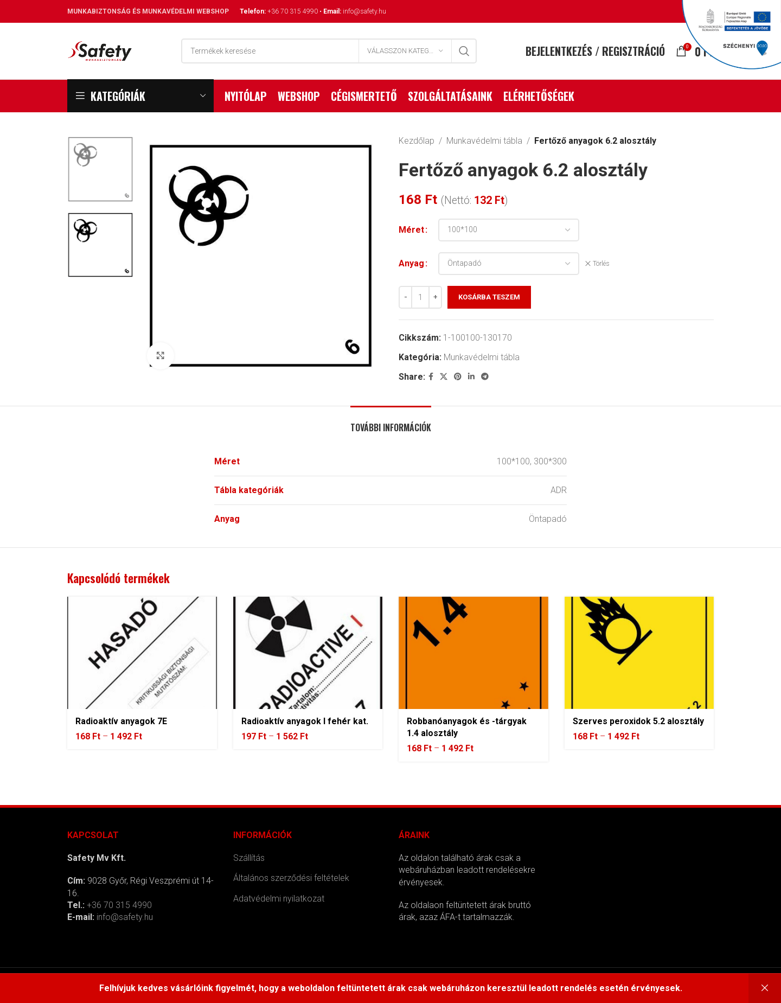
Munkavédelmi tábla (484, 141)
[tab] (390, 422)
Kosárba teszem (489, 297)
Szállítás (249, 858)
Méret (411, 230)
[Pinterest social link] (458, 376)
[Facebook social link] (431, 376)
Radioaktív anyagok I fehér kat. (304, 721)
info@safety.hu (364, 11)
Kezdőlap (416, 141)
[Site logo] (99, 50)
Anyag (411, 263)
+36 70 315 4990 (292, 11)
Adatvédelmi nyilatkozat (278, 898)
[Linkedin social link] (471, 376)
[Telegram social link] (485, 376)
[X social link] (444, 376)
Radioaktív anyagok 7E (121, 721)
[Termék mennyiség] (420, 297)
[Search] (329, 51)
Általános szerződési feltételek (291, 878)
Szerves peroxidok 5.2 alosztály (638, 721)
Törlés (601, 263)
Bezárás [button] (764, 988)
